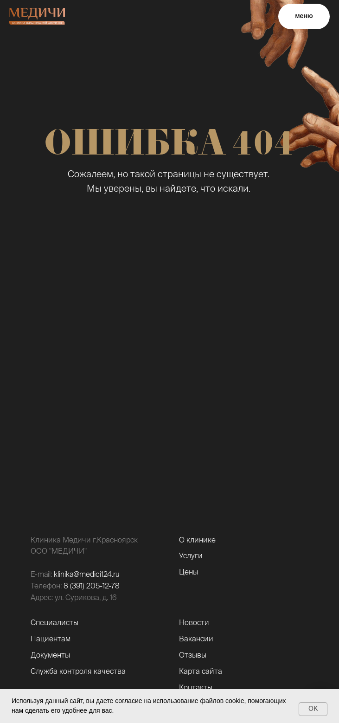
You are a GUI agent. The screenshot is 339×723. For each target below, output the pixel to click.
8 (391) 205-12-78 (92, 585)
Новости (194, 622)
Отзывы (192, 655)
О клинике (197, 540)
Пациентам (50, 638)
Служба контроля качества (78, 671)
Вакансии (196, 638)
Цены (188, 572)
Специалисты (54, 622)
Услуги (191, 555)
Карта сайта (200, 671)
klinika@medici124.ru (87, 574)
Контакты (195, 687)
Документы (50, 655)
